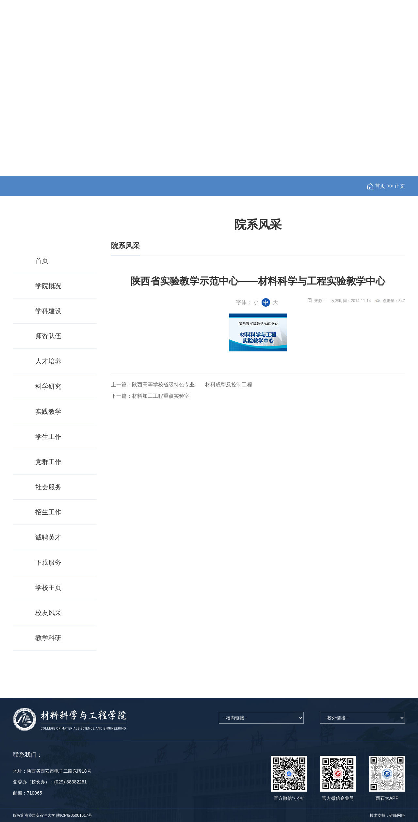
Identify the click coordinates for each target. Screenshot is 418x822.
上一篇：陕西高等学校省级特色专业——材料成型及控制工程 (181, 384)
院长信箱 (337, 19)
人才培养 (203, 44)
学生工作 (276, 44)
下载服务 (48, 562)
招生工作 (313, 44)
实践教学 (48, 411)
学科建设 (93, 44)
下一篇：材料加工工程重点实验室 (150, 396)
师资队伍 (167, 44)
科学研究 (240, 44)
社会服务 (350, 44)
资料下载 (387, 44)
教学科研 (48, 637)
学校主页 (301, 19)
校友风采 (48, 612)
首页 (25, 44)
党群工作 (130, 44)
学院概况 (57, 44)
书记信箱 (369, 19)
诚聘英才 (48, 537)
